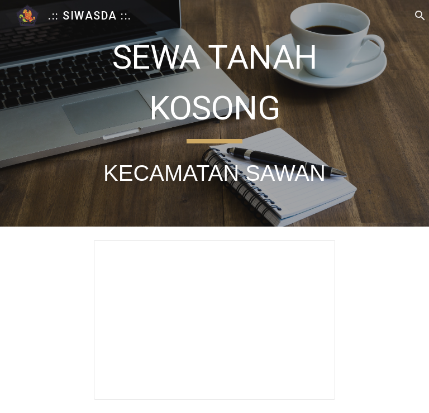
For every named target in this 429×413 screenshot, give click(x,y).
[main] (214, 113)
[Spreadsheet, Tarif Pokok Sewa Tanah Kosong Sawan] (214, 320)
